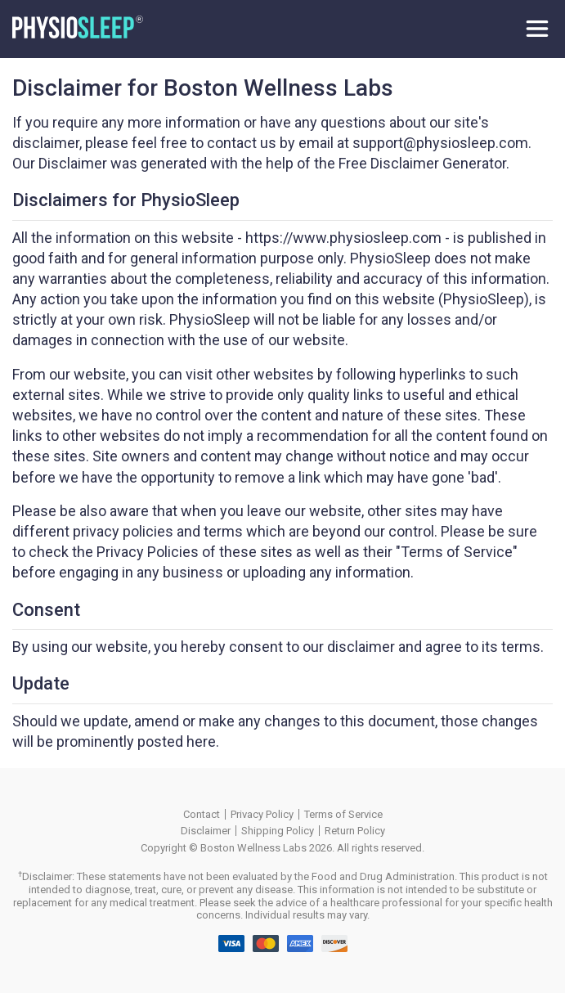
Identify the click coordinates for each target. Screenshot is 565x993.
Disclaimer (206, 831)
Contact (201, 814)
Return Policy (355, 831)
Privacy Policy (262, 814)
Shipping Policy (277, 831)
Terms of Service (343, 814)
